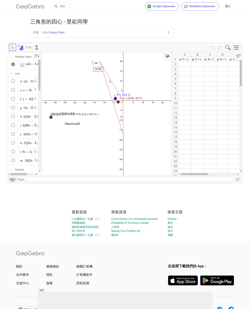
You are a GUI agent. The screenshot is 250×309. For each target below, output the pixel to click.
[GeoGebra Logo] (30, 6)
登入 (227, 6)
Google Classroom (161, 6)
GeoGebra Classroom (199, 6)
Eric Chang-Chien (54, 32)
